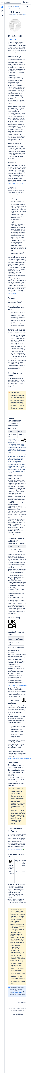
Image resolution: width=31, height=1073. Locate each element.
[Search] (5, 2)
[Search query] (12, 2)
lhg (19, 1002)
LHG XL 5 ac (12, 39)
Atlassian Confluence (18, 1008)
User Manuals (15, 6)
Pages (9, 6)
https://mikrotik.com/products (16, 849)
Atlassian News (21, 1010)
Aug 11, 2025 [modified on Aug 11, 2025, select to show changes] (12, 16)
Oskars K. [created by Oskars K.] (14, 14)
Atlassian (18, 1014)
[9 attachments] (19, 9)
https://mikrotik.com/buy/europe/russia (17, 685)
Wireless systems (13, 9)
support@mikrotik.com (17, 670)
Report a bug (14, 1010)
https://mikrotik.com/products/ (15, 183)
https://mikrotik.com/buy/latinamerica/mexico (19, 758)
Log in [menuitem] (27, 2)
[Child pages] (2, 15)
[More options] (27, 6)
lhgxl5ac (23, 1002)
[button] (2, 2)
